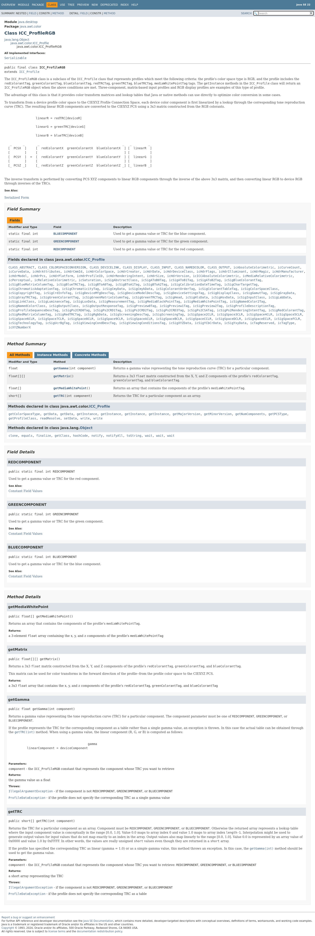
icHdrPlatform (61, 276)
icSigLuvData (84, 301)
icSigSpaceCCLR (198, 319)
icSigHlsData (197, 297)
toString (134, 435)
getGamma (60, 368)
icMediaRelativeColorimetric (268, 276)
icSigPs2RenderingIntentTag (241, 310)
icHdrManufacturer (287, 271)
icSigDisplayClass (223, 293)
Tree (71, 4)
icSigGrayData (282, 293)
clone (13, 435)
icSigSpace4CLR (259, 314)
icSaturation (90, 280)
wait (148, 435)
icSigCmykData (140, 289)
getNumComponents (250, 414)
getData (50, 414)
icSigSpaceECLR (257, 319)
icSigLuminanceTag (53, 301)
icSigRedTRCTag (67, 314)
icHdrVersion (178, 276)
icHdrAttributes (46, 271)
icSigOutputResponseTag (102, 306)
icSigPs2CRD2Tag (138, 310)
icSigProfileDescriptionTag (250, 306)
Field (32, 13)
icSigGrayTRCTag (22, 297)
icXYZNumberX (20, 327)
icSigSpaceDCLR (228, 319)
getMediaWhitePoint (70, 388)
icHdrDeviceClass (178, 271)
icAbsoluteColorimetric (253, 267)
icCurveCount (289, 267)
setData (70, 418)
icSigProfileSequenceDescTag (33, 310)
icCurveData (19, 271)
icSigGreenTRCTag (147, 297)
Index (125, 4)
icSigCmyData (114, 289)
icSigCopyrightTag (24, 293)
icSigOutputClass (64, 306)
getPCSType (278, 414)
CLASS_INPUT (160, 267)
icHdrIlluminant (232, 271)
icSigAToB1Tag (181, 280)
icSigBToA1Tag (128, 284)
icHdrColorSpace (100, 271)
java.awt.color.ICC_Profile (29, 43)
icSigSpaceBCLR (169, 319)
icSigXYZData (180, 323)
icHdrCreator (128, 271)
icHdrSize (155, 276)
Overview (8, 4)
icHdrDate (151, 271)
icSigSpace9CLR (110, 319)
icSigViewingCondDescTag (94, 323)
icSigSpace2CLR (200, 314)
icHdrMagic (259, 271)
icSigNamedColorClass (27, 306)
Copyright (8, 927)
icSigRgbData (95, 314)
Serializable (15, 58)
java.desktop (28, 22)
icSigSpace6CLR (21, 319)
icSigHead (173, 297)
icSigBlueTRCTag (70, 284)
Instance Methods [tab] (52, 355)
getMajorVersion (186, 414)
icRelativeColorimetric (54, 280)
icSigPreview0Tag (141, 306)
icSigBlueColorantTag (242, 280)
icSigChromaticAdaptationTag (33, 289)
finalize (43, 435)
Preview (83, 4)
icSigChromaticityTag (80, 289)
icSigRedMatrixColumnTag (30, 314)
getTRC (59, 396)
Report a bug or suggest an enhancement (28, 917)
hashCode (80, 435)
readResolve (50, 418)
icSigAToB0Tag (153, 280)
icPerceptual (20, 280)
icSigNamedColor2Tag (247, 301)
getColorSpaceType (24, 414)
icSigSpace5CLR (289, 314)
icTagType (286, 323)
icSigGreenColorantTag (59, 297)
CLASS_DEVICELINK (104, 267)
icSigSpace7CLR (51, 319)
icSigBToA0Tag (100, 284)
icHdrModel (18, 276)
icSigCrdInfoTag (57, 293)
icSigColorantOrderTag (175, 289)
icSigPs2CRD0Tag (75, 310)
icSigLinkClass (21, 301)
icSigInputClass (251, 297)
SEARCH (246, 13)
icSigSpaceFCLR (287, 319)
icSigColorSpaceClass (259, 289)
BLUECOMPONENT (65, 233)
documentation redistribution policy (99, 931)
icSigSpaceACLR (139, 319)
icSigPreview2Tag (207, 306)
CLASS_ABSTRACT (21, 267)
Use (62, 4)
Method (58, 13)
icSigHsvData (222, 297)
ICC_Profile (29, 72)
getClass (62, 435)
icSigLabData (280, 297)
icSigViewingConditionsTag (142, 323)
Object (86, 428)
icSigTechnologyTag (25, 323)
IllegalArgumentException (31, 791)
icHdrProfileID (90, 276)
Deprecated (109, 4)
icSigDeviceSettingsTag (183, 293)
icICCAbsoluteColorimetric (216, 276)
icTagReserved (262, 323)
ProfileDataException (27, 797)
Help (134, 4)
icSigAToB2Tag (209, 280)
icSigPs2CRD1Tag (107, 310)
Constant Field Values (25, 491)
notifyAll (114, 435)
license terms (56, 931)
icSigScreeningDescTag (129, 314)
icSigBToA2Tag (155, 284)
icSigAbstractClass (121, 280)
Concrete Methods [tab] (90, 355)
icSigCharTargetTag (240, 284)
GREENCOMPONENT (66, 241)
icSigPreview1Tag (174, 306)
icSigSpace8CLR (80, 319)
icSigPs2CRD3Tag (170, 310)
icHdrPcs (38, 276)
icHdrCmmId (73, 271)
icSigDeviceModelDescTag (138, 293)
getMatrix (61, 376)
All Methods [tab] (20, 355)
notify (97, 435)
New (95, 4)
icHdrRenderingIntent (124, 276)
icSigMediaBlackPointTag (159, 301)
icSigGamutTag (255, 293)
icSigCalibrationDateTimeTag (196, 284)
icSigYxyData (235, 323)
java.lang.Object (16, 39)
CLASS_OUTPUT (219, 267)
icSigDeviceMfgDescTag (94, 293)
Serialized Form (16, 197)
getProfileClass (22, 418)
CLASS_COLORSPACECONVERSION (62, 267)
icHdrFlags (206, 271)
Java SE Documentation (98, 920)
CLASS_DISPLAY (135, 267)
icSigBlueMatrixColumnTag (31, 284)
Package (38, 4)
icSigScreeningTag (168, 314)
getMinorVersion (218, 414)
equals (27, 435)
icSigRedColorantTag (286, 310)
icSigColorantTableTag (217, 289)
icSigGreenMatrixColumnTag (105, 297)
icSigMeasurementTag (116, 301)
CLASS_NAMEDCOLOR (189, 267)
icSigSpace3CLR (230, 314)
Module (23, 4)
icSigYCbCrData (207, 323)
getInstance (87, 414)
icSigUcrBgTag (58, 323)
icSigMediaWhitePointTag (205, 301)
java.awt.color (30, 26)
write (85, 418)
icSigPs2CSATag (200, 310)
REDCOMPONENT (64, 249)
